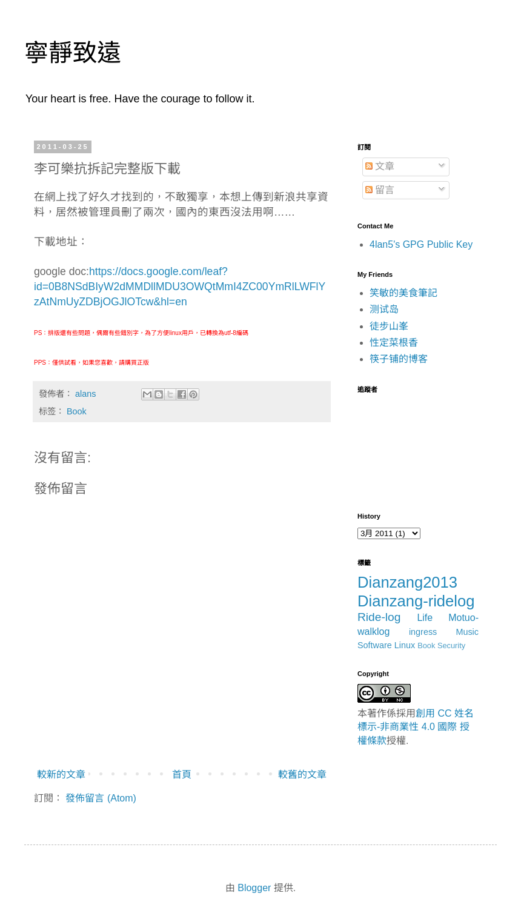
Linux (404, 645)
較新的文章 (61, 774)
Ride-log (378, 617)
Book (77, 411)
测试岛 (384, 309)
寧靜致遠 (72, 52)
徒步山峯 (389, 326)
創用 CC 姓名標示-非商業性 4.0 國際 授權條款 (415, 727)
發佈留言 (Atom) (100, 798)
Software (374, 645)
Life (425, 617)
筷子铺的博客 (399, 359)
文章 (379, 166)
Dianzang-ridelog (416, 600)
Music (467, 632)
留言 (379, 190)
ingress (423, 632)
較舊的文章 (302, 774)
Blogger (254, 888)
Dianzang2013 (407, 582)
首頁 (181, 774)
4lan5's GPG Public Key (421, 244)
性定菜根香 (394, 342)
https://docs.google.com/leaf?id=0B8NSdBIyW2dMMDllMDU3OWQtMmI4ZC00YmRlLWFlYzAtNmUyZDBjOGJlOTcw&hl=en (179, 286)
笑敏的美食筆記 (403, 293)
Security (451, 645)
